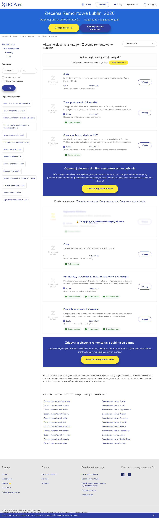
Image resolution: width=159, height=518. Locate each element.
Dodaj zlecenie (118, 62)
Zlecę (67, 74)
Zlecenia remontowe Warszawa (57, 401)
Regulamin (6, 488)
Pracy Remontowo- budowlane (81, 309)
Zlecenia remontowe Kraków (56, 418)
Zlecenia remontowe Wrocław (56, 414)
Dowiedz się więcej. (71, 515)
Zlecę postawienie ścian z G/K (81, 102)
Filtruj (9, 88)
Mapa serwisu (87, 495)
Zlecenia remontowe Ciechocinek (116, 431)
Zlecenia (102, 5)
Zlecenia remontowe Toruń (113, 405)
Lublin (22, 36)
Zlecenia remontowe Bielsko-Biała (116, 439)
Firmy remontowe (33, 36)
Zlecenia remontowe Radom (56, 443)
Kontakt (45, 483)
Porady (45, 479)
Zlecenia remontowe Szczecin (56, 439)
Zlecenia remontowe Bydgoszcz (57, 427)
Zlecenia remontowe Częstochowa (116, 410)
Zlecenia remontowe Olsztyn (114, 443)
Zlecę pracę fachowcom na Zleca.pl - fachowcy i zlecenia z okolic (12, 4)
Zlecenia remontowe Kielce (55, 422)
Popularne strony (89, 490)
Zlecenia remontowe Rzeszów (115, 422)
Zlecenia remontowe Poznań (114, 414)
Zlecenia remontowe (49, 36)
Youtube (129, 474)
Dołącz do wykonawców (126, 5)
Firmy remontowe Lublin (133, 201)
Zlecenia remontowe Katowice (57, 405)
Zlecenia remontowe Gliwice (114, 427)
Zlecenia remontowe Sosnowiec (57, 435)
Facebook (122, 474)
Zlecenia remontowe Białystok (56, 431)
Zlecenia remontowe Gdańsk (56, 410)
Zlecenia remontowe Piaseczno (115, 418)
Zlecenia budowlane (90, 474)
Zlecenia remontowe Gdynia (114, 401)
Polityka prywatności (11, 492)
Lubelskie (13, 36)
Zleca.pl (5, 36)
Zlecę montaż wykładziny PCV (81, 135)
